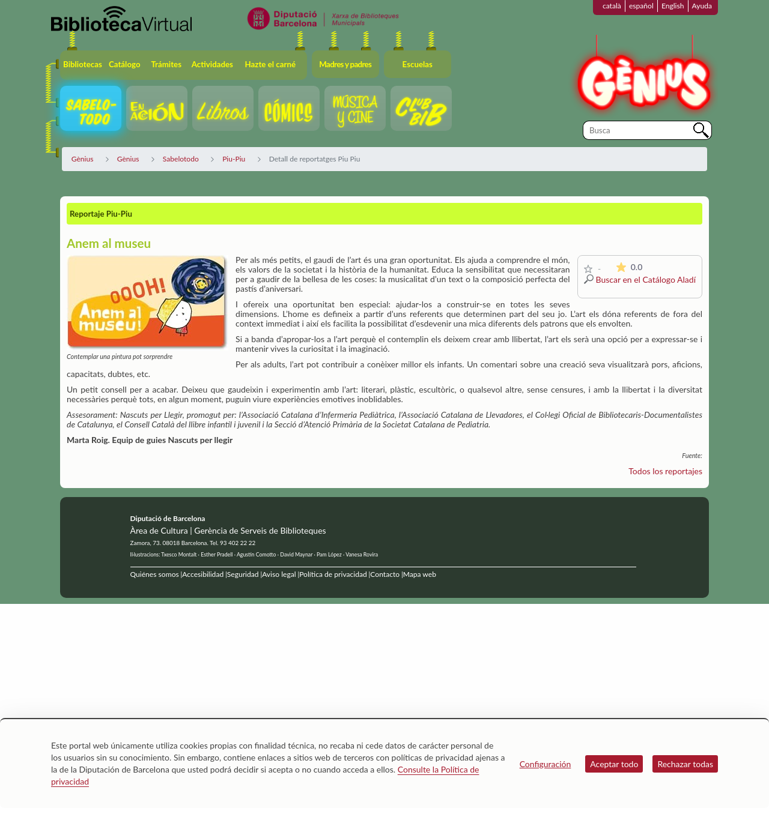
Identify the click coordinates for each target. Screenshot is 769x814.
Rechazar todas (685, 764)
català (612, 5)
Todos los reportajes (665, 471)
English (672, 5)
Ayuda (702, 5)
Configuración (545, 764)
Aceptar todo (614, 764)
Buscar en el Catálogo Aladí (646, 279)
